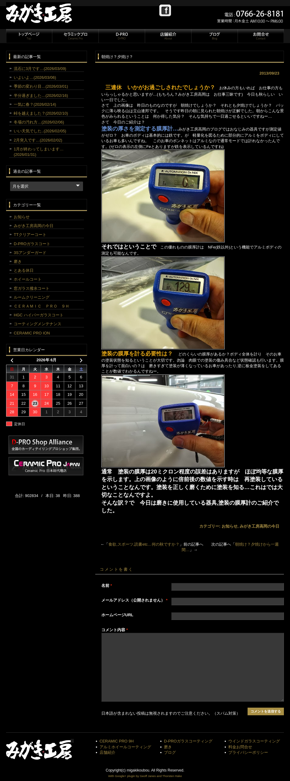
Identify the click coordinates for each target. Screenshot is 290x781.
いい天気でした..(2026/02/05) (40, 131)
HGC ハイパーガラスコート (38, 315)
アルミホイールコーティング (125, 747)
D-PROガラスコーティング (188, 741)
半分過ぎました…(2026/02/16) (41, 95)
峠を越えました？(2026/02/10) (41, 113)
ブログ (214, 36)
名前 (106, 585)
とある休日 (24, 270)
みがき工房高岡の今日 (259, 526)
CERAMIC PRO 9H (117, 741)
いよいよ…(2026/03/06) (35, 77)
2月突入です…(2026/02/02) (38, 140)
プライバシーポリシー (248, 752)
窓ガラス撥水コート (31, 288)
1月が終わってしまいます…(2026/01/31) (38, 152)
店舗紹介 (168, 36)
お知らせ (229, 526)
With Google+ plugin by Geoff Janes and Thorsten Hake (145, 776)
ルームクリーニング (31, 297)
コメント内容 (114, 630)
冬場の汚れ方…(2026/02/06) (39, 122)
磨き (18, 261)
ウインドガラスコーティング (254, 741)
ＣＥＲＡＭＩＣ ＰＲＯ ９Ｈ (41, 306)
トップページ (29, 36)
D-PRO (121, 36)
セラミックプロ (75, 36)
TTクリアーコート (30, 234)
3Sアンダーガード (30, 252)
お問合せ (260, 36)
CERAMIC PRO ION (32, 333)
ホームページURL (117, 615)
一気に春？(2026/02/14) (35, 104)
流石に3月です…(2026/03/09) (40, 68)
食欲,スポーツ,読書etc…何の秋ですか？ (143, 544)
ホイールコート (28, 279)
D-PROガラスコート (32, 243)
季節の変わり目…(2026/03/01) (41, 86)
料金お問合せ (240, 747)
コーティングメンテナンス (37, 324)
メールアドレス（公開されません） (134, 600)
